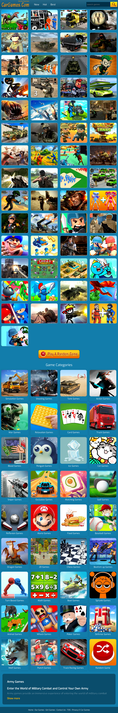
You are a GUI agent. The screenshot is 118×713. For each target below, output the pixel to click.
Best (53, 4)
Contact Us (61, 710)
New (36, 4)
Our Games (39, 710)
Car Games (85, 710)
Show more (13, 698)
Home (30, 710)
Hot (45, 4)
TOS (69, 710)
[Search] (98, 4)
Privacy (75, 710)
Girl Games (50, 710)
